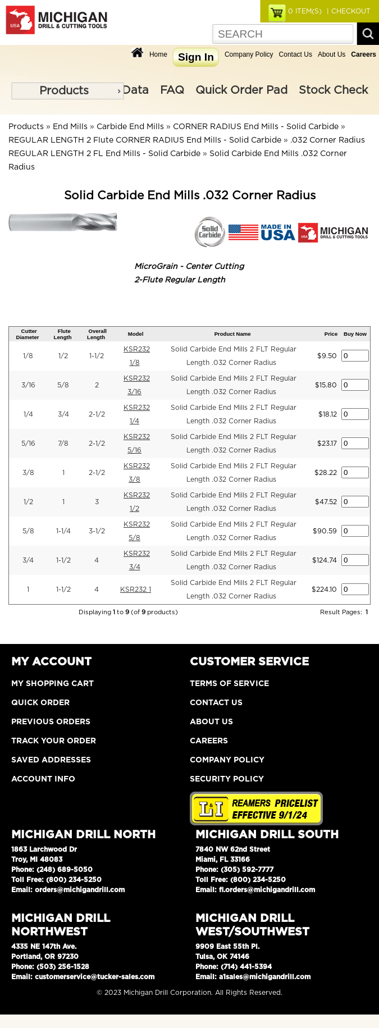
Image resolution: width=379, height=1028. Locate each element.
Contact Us (295, 54)
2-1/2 (97, 414)
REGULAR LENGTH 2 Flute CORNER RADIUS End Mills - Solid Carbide (144, 140)
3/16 (28, 385)
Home (158, 54)
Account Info (43, 779)
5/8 (63, 385)
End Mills (70, 127)
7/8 (63, 443)
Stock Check (333, 90)
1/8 (28, 356)
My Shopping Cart (52, 684)
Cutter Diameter (27, 334)
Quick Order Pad (241, 90)
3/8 (28, 472)
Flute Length (63, 334)
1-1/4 (63, 531)
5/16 (28, 443)
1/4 (28, 414)
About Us (331, 54)
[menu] (67, 91)
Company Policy (249, 54)
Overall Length (97, 334)
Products (64, 91)
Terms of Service (229, 684)
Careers (209, 741)
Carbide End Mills (130, 127)
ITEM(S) (305, 11)
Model (136, 334)
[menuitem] (67, 91)
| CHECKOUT (348, 11)
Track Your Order (53, 741)
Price (331, 334)
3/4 (63, 414)
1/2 (63, 356)
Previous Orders (50, 722)
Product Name (232, 334)
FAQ (172, 90)
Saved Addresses (51, 760)
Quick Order (40, 703)
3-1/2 (97, 531)
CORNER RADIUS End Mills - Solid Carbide (256, 127)
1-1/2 (96, 356)
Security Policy (227, 779)
